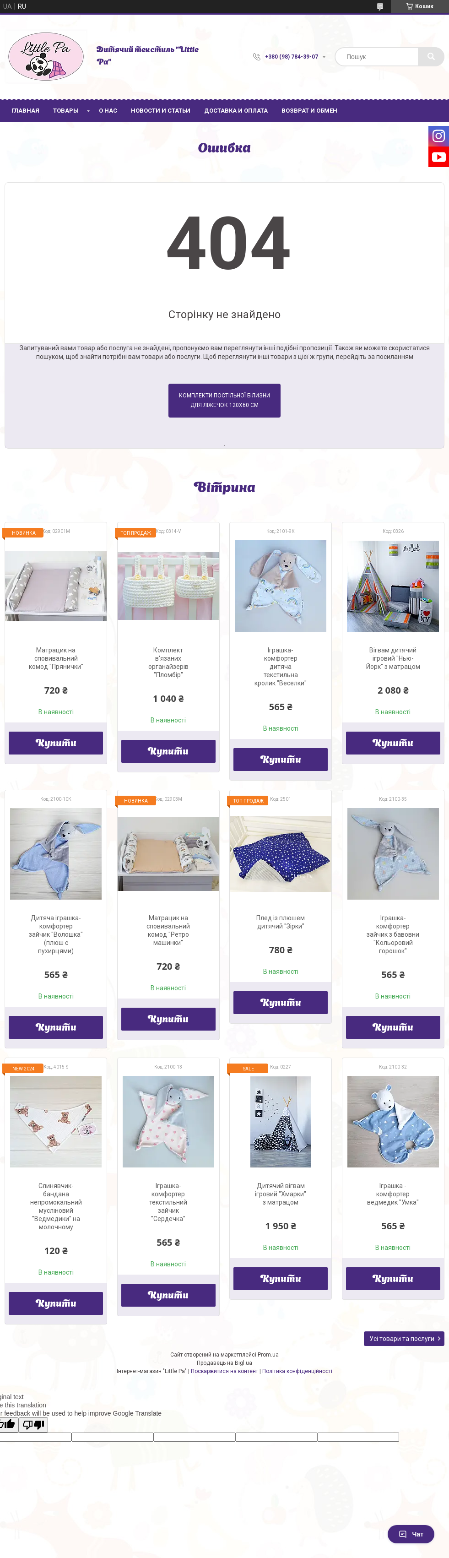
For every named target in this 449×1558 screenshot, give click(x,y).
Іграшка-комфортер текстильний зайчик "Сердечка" (168, 1202)
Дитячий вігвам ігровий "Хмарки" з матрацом (280, 1194)
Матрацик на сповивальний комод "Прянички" (56, 658)
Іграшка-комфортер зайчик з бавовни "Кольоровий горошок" (393, 934)
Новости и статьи (160, 110)
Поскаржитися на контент (224, 1371)
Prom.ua (268, 1355)
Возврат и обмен (309, 110)
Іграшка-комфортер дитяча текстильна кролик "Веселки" (280, 666)
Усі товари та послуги (401, 1338)
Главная (25, 110)
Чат (411, 1534)
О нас (108, 110)
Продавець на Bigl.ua (224, 1363)
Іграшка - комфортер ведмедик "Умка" (393, 1194)
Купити (56, 744)
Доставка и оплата (236, 110)
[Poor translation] (33, 1425)
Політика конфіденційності (297, 1371)
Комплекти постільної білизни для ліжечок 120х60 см (224, 400)
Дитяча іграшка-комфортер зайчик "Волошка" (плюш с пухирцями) (56, 934)
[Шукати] (431, 56)
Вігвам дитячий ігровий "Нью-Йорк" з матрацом (393, 658)
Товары (66, 110)
